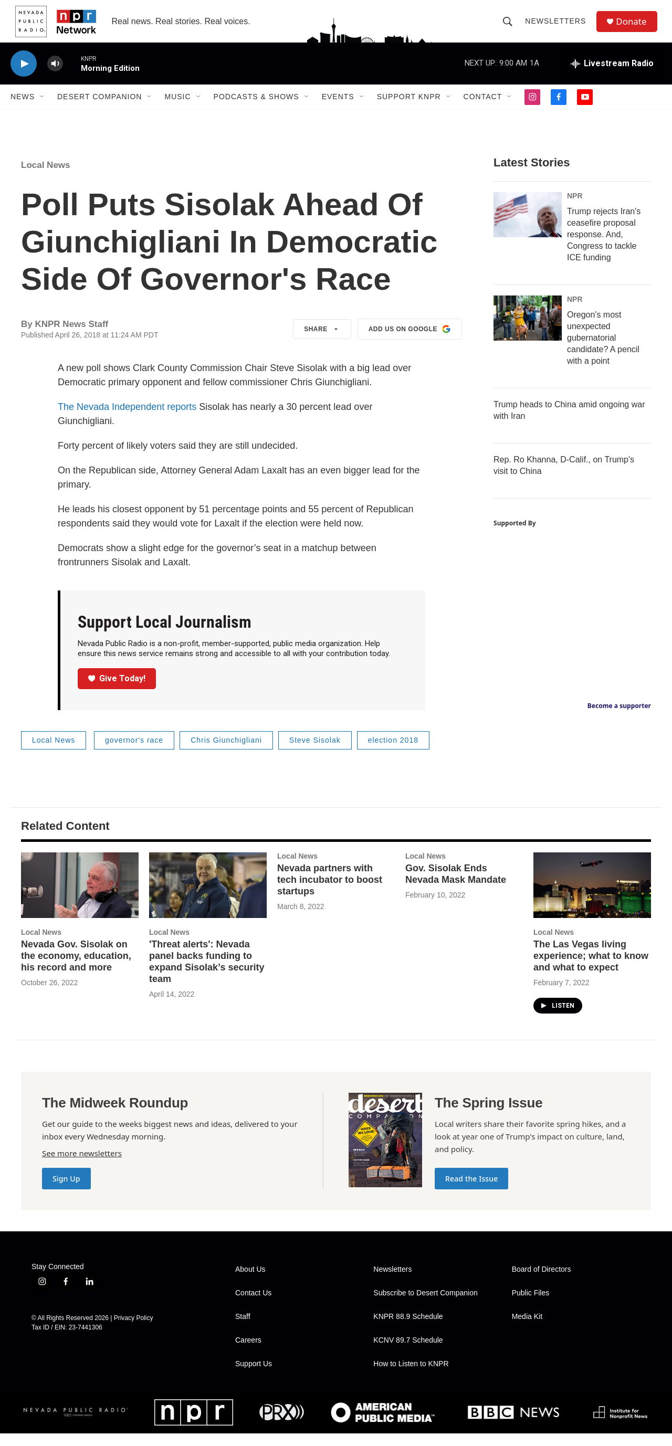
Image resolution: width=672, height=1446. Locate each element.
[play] (23, 76)
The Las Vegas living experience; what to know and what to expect (590, 968)
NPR (575, 208)
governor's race (134, 752)
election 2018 (393, 752)
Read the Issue (471, 1191)
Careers (248, 1353)
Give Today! (117, 691)
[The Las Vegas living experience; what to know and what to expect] (592, 898)
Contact (483, 109)
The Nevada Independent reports (127, 419)
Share (322, 341)
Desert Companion (99, 109)
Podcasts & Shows (256, 109)
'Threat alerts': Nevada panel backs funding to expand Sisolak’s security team (206, 974)
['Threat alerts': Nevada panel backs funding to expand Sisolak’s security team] (208, 898)
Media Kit (527, 1329)
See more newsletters (82, 1165)
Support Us (253, 1376)
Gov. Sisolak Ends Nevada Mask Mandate (455, 886)
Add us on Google (410, 341)
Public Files (531, 1306)
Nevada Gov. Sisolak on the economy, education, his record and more (76, 968)
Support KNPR (409, 109)
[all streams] (612, 76)
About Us (250, 1282)
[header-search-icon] (510, 27)
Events (338, 109)
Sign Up (66, 1191)
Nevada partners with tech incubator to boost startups (329, 892)
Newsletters (558, 27)
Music (177, 109)
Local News (45, 178)
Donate (634, 27)
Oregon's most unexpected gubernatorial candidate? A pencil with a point (603, 350)
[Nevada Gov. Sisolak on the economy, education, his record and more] (80, 898)
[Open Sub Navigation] (42, 109)
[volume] (55, 76)
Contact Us (253, 1306)
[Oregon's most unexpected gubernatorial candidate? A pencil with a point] (528, 330)
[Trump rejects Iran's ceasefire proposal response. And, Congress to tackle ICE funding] (528, 227)
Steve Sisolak (315, 752)
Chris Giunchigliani (226, 752)
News (22, 109)
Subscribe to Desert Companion (425, 1306)
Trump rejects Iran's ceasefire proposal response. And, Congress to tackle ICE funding (603, 247)
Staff (242, 1329)
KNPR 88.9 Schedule (408, 1329)
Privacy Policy (133, 1330)
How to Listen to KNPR (410, 1376)
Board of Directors (541, 1282)
